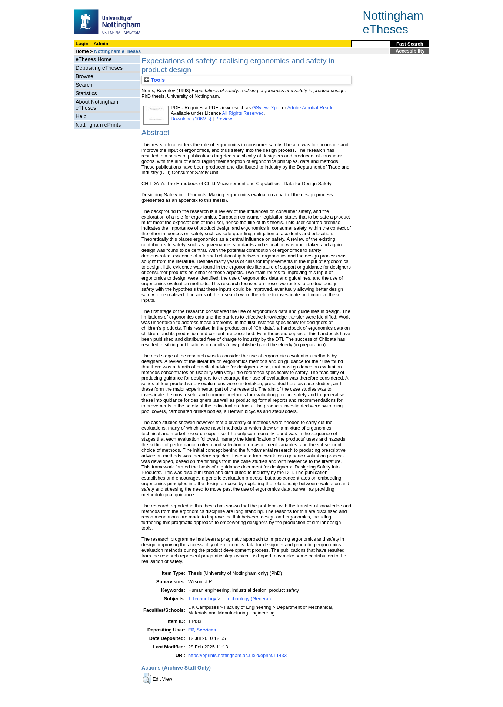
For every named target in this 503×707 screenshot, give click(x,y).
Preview (223, 118)
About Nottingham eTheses (97, 105)
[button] (147, 678)
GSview (260, 107)
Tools (154, 80)
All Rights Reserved (243, 113)
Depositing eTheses (99, 68)
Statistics (86, 93)
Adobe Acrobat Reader (311, 107)
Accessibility (410, 51)
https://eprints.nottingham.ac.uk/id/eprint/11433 (237, 655)
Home (82, 51)
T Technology (202, 598)
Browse (84, 76)
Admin (101, 43)
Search (84, 85)
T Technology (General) (246, 598)
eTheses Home (94, 59)
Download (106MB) (191, 118)
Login (82, 43)
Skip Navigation (86, 4)
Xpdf (275, 107)
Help (81, 116)
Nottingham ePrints (98, 125)
